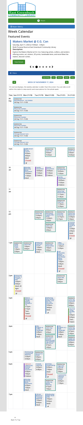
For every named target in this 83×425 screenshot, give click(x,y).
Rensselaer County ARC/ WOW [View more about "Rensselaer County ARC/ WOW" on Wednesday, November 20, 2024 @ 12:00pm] (50, 215)
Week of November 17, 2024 (40, 82)
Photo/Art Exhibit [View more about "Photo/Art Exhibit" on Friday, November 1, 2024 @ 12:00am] (20, 108)
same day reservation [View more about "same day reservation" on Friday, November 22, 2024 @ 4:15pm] (72, 328)
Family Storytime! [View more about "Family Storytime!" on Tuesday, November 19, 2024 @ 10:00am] (40, 168)
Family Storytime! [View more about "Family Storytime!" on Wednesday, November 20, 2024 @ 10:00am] (50, 168)
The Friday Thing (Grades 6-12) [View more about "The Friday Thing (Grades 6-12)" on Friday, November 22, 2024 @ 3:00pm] (73, 311)
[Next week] (67, 82)
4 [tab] (43, 67)
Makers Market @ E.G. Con (30, 41)
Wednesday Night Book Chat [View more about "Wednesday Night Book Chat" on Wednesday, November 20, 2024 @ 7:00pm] (50, 396)
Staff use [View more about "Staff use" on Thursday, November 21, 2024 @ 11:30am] (60, 202)
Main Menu (16, 26)
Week (66, 78)
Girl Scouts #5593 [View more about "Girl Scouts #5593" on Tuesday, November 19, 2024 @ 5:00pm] (39, 354)
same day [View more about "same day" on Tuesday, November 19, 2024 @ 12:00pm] (39, 213)
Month (60, 78)
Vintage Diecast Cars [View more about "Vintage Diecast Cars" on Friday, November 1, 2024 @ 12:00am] (21, 134)
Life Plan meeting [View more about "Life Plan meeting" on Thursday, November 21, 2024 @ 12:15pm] (60, 214)
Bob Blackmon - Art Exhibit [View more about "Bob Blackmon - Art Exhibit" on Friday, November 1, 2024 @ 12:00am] (23, 100)
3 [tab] (40, 67)
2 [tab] (36, 67)
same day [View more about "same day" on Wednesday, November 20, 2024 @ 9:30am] (49, 150)
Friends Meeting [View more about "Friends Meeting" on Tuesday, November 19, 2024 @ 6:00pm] (39, 364)
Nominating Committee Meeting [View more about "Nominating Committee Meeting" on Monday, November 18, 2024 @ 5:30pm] (29, 353)
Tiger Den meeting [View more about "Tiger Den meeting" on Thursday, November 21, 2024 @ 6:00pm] (60, 366)
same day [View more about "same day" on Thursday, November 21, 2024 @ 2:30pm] (60, 277)
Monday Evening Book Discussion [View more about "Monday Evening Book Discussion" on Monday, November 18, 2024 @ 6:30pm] (28, 381)
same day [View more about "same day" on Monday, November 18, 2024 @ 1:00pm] (27, 244)
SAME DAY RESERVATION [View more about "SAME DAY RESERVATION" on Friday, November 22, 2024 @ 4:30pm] (73, 339)
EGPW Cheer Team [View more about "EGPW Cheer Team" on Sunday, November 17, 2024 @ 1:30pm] (16, 246)
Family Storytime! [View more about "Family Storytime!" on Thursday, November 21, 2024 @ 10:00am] (61, 177)
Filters (14, 73)
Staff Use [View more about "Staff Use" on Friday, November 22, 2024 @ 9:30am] (72, 150)
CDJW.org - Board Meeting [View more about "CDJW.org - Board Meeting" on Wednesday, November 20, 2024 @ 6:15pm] (49, 383)
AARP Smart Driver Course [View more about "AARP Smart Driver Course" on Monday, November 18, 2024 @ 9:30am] (29, 150)
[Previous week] (14, 82)
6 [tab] (50, 67)
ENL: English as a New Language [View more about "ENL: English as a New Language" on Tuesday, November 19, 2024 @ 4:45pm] (39, 328)
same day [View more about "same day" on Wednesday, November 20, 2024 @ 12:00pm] (49, 226)
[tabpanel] (41, 52)
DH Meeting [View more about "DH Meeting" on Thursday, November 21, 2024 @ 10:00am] (61, 169)
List (53, 78)
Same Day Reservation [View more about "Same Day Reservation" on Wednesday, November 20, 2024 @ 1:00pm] (50, 245)
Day (72, 78)
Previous (30, 67)
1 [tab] (33, 67)
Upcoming (46, 78)
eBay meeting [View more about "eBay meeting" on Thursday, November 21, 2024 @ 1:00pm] (61, 243)
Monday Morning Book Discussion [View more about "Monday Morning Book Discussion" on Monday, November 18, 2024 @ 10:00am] (28, 169)
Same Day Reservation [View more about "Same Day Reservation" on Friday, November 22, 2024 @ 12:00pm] (73, 214)
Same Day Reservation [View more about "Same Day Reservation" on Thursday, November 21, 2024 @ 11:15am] (61, 192)
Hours (43, 20)
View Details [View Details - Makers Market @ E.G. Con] (19, 62)
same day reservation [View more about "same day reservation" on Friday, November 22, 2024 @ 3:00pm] (72, 300)
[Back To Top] (15, 418)
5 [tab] (46, 67)
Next (52, 67)
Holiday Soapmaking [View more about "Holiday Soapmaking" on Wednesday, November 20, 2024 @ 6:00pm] (51, 364)
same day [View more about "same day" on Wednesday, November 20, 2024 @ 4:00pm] (49, 328)
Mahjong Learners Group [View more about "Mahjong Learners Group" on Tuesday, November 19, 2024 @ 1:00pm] (39, 244)
